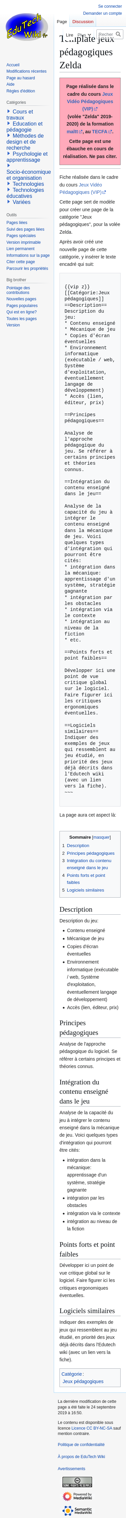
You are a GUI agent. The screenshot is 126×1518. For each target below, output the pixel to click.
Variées (22, 202)
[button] (8, 111)
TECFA (100, 131)
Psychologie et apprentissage (27, 157)
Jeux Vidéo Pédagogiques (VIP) (90, 101)
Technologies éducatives (25, 193)
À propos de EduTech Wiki (81, 1456)
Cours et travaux (19, 115)
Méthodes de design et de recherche (25, 142)
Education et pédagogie (24, 127)
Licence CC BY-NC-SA (92, 1428)
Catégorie (71, 1374)
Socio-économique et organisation (28, 175)
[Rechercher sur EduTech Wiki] (109, 34)
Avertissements (71, 1468)
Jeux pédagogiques (83, 1381)
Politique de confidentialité (81, 1444)
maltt (72, 131)
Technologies (28, 184)
